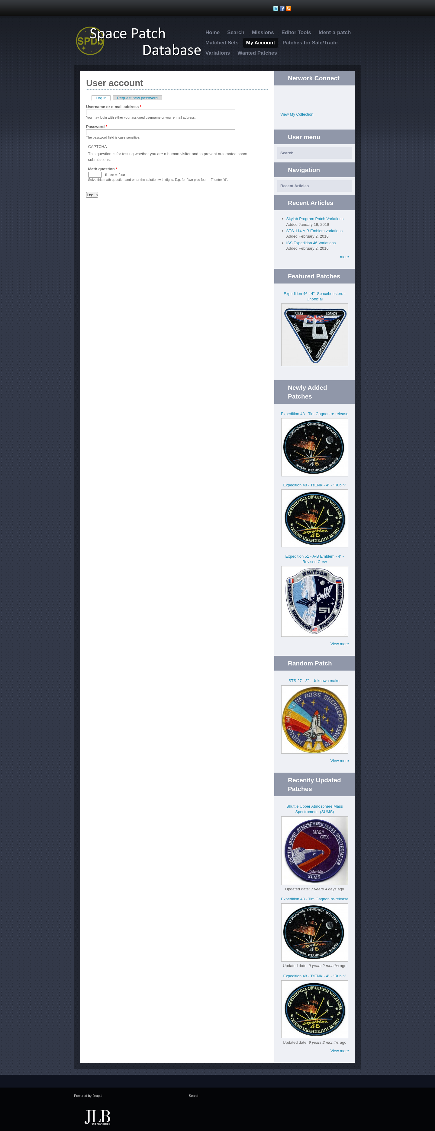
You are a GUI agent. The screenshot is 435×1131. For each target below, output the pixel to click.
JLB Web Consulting (97, 1117)
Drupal (97, 1095)
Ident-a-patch (335, 32)
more (344, 257)
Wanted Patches (257, 53)
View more (339, 644)
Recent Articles (294, 186)
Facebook (320, 95)
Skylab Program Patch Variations (315, 218)
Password (96, 126)
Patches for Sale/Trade (309, 43)
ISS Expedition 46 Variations (311, 243)
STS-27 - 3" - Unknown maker (314, 680)
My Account (260, 43)
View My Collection (297, 114)
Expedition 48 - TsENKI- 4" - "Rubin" (314, 485)
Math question (103, 169)
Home (212, 32)
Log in (103, 98)
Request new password (137, 98)
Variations (217, 53)
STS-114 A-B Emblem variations (314, 231)
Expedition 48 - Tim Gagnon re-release (314, 414)
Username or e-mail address (113, 106)
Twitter (308, 95)
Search (235, 32)
